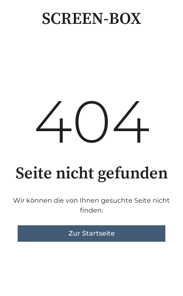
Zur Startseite (92, 233)
